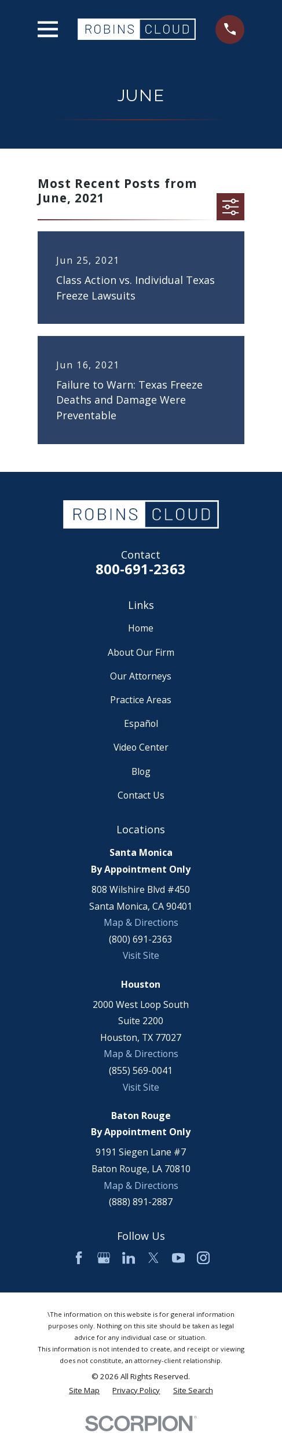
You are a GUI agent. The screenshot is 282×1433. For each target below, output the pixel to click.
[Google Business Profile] (103, 1257)
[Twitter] (153, 1257)
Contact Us (141, 795)
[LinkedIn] (128, 1257)
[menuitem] (84, 1391)
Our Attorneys (140, 676)
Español (141, 723)
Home (140, 628)
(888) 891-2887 (141, 1201)
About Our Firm (141, 652)
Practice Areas (140, 699)
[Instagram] (203, 1257)
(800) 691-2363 (141, 939)
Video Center (141, 747)
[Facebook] (78, 1257)
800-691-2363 (141, 569)
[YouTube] (178, 1257)
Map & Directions (141, 922)
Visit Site (141, 955)
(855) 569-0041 (141, 1070)
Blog (141, 771)
